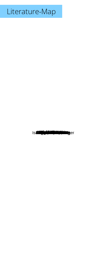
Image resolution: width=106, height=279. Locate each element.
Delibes (38, 176)
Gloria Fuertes (71, 77)
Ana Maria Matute (71, 107)
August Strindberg (28, 170)
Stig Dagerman (44, 115)
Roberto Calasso (71, 150)
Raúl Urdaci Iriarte (70, 121)
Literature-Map (31, 11)
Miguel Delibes (41, 127)
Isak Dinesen (42, 75)
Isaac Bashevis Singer (67, 211)
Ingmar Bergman (39, 91)
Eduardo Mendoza (51, 204)
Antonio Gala (28, 107)
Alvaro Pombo (38, 136)
